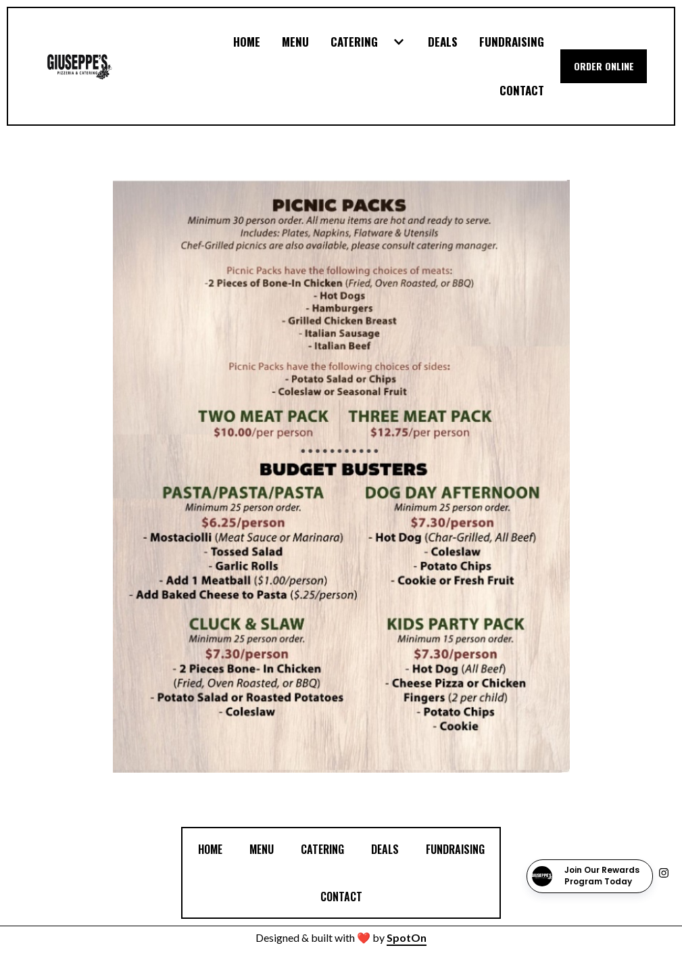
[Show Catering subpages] (399, 41)
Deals (389, 848)
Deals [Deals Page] (443, 41)
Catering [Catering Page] (354, 41)
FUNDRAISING (459, 848)
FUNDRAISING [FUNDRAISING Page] (511, 41)
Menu (265, 848)
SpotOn (407, 937)
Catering (326, 848)
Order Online (604, 66)
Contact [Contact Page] (522, 90)
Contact (345, 895)
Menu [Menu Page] (295, 41)
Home (214, 848)
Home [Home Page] (246, 41)
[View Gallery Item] (341, 476)
